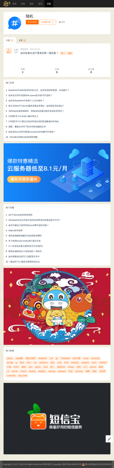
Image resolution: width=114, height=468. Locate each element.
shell (45, 367)
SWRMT (103, 362)
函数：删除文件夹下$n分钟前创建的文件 (27, 126)
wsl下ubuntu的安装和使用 (20, 215)
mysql (85, 358)
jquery (38, 367)
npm (30, 367)
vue (51, 358)
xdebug (32, 371)
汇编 (9, 367)
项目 (32, 4)
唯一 (63, 53)
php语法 (41, 371)
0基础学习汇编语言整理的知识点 (25, 261)
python (10, 358)
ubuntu (93, 367)
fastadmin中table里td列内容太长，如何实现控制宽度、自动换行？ (38, 90)
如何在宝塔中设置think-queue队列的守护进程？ (30, 95)
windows (85, 362)
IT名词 (23, 371)
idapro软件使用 (15, 230)
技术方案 (76, 358)
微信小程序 (30, 358)
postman (79, 371)
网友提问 (24, 49)
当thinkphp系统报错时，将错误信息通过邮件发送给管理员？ (36, 111)
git (57, 358)
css (35, 362)
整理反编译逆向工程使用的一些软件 (25, 251)
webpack (62, 371)
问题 (10, 40)
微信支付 (61, 367)
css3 (59, 362)
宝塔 (79, 367)
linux (29, 362)
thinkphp (75, 362)
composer (11, 375)
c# (8, 371)
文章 (22, 40)
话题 (49, 4)
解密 (101, 367)
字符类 (102, 371)
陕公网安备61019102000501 (97, 464)
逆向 (22, 362)
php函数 (19, 358)
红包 (70, 371)
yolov (94, 362)
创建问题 (45, 22)
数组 (24, 367)
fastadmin (42, 358)
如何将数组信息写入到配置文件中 (24, 256)
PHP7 (16, 367)
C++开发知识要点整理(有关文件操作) (25, 246)
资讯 (40, 4)
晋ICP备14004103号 (72, 464)
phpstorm (44, 362)
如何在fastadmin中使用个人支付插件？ (26, 100)
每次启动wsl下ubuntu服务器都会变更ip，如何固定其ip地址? (36, 106)
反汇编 (10, 362)
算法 (52, 362)
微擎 (88, 371)
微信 (94, 371)
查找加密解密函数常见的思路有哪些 (25, 235)
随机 (70, 53)
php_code (22, 375)
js (16, 362)
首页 (14, 4)
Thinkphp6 (65, 358)
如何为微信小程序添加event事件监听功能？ (28, 225)
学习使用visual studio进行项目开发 (24, 241)
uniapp (71, 367)
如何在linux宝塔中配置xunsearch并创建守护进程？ (32, 132)
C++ (85, 367)
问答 (23, 4)
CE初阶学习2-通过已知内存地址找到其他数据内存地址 (33, 121)
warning (51, 371)
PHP (66, 362)
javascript (95, 358)
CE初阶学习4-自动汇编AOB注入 (23, 116)
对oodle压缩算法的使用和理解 (24, 137)
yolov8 (15, 371)
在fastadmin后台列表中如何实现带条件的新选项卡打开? (34, 220)
